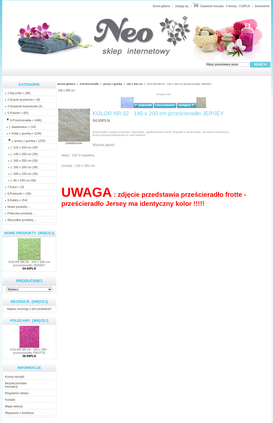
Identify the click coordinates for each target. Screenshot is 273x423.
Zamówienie (262, 6)
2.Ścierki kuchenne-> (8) (22, 99)
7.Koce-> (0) (14, 187)
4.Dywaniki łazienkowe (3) (23, 106)
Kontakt (10, 399)
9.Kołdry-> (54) (16, 200)
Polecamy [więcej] (29, 320)
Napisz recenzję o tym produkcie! (29, 308)
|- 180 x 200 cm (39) (21, 167)
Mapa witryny (14, 406)
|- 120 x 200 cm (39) (21, 147)
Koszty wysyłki (14, 376)
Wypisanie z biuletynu (19, 412)
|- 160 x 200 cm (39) (21, 160)
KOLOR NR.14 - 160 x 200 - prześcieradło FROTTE (29, 349)
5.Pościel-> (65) (17, 112)
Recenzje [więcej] (29, 301)
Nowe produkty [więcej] (29, 233)
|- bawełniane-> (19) (20, 126)
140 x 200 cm (134, 83)
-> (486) (23, 120)
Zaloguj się (181, 6)
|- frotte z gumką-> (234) (23, 133)
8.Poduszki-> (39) (18, 193)
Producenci (29, 281)
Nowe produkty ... (18, 206)
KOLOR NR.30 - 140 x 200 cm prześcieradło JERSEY (29, 262)
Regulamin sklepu (17, 393)
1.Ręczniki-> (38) (17, 93)
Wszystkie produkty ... (21, 220)
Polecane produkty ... (20, 213)
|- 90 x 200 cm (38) (20, 180)
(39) (21, 154)
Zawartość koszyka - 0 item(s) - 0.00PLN (225, 6)
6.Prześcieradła (89, 83)
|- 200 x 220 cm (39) (21, 173)
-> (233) (25, 140)
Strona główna (161, 6)
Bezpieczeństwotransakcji (16, 385)
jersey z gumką (112, 83)
